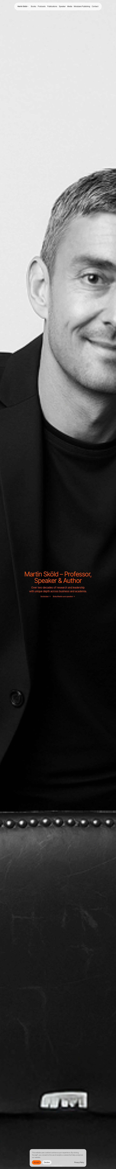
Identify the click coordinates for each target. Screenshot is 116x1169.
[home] (23, 6)
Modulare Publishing (82, 6)
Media (69, 6)
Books (33, 6)
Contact (95, 6)
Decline (47, 1162)
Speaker (62, 6)
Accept (36, 1162)
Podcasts (42, 6)
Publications (52, 6)
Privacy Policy (79, 1162)
